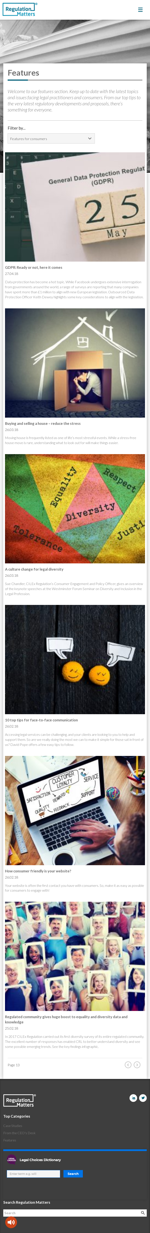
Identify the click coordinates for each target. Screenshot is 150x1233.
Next (138, 1064)
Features (9, 1140)
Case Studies (12, 1126)
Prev (129, 1064)
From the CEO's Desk (19, 1133)
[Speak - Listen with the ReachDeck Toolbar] (11, 1222)
